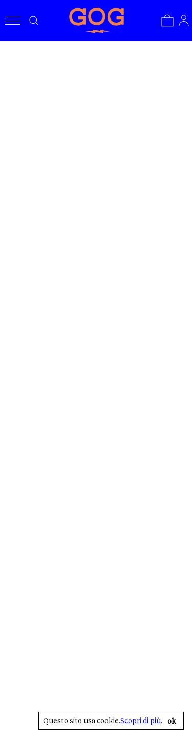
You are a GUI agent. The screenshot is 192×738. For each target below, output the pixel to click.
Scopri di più (140, 720)
